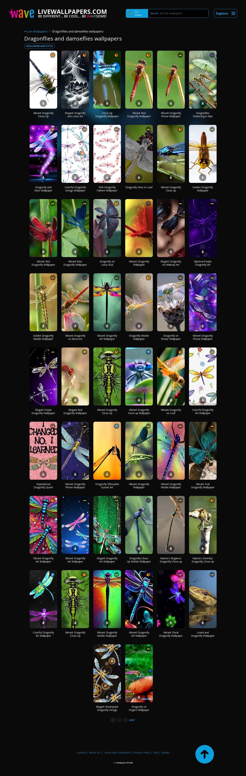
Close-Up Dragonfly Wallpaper (107, 114)
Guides (165, 752)
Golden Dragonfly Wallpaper (203, 189)
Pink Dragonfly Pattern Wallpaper (107, 189)
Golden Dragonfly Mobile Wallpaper (43, 337)
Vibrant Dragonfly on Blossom (75, 337)
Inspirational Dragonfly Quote (43, 485)
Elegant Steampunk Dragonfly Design (107, 708)
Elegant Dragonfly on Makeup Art (170, 263)
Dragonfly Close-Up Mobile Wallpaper (139, 560)
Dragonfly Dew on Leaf (138, 187)
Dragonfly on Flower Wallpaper (171, 337)
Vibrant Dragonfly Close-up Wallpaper (139, 411)
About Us (94, 752)
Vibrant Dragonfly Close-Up (43, 114)
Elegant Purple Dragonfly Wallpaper (43, 411)
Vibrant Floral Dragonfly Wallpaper (171, 634)
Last (132, 720)
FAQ (155, 752)
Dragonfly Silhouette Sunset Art (107, 485)
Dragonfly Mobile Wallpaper (139, 337)
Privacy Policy (141, 752)
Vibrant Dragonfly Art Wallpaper (107, 337)
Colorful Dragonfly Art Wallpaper (202, 411)
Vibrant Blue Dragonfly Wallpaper (75, 263)
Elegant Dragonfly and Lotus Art (75, 114)
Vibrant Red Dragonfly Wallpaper (139, 114)
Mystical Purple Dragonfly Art (202, 263)
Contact (81, 752)
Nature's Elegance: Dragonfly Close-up (171, 560)
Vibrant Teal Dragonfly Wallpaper (202, 485)
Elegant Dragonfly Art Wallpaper (107, 560)
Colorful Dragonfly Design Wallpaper (75, 189)
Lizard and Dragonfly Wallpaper (202, 634)
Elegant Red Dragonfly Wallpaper (75, 411)
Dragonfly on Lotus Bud (107, 263)
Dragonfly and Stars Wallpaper (43, 189)
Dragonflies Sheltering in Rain (203, 114)
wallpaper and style (39, 46)
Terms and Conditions (116, 752)
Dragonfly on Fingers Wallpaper (139, 708)
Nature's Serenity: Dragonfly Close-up (203, 560)
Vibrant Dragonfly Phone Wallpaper (171, 114)
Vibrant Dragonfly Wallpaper (139, 263)
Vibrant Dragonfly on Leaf (171, 411)
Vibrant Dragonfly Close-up (171, 189)
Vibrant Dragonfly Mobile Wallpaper (171, 485)
